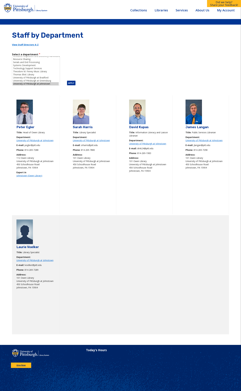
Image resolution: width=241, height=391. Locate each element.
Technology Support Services (36, 68)
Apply (71, 83)
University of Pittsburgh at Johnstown (36, 83)
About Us (202, 10)
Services (182, 10)
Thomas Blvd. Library (36, 74)
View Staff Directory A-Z (25, 44)
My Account (226, 10)
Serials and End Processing (36, 62)
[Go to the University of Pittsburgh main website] (18, 9)
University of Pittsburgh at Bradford (36, 77)
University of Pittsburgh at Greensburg (36, 80)
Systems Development (36, 65)
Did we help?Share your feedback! (224, 3)
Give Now (21, 365)
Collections (138, 10)
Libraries (161, 10)
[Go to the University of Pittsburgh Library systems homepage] (49, 9)
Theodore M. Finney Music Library (36, 71)
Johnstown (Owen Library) (29, 175)
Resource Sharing (36, 59)
